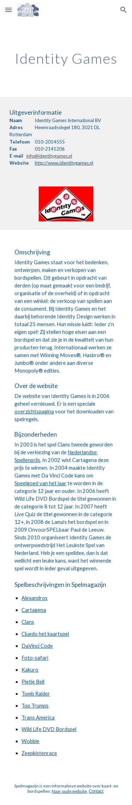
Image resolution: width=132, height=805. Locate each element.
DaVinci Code (37, 646)
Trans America (38, 718)
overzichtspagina (34, 411)
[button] (8, 9)
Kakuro (29, 670)
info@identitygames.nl (49, 156)
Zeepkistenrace (39, 753)
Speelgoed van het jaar (40, 483)
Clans (27, 622)
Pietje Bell (32, 682)
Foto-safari (34, 658)
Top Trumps (35, 706)
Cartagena (33, 610)
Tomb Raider (35, 694)
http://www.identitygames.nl (64, 163)
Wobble (30, 741)
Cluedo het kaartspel (45, 634)
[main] (66, 58)
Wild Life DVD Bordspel (48, 729)
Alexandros (34, 598)
